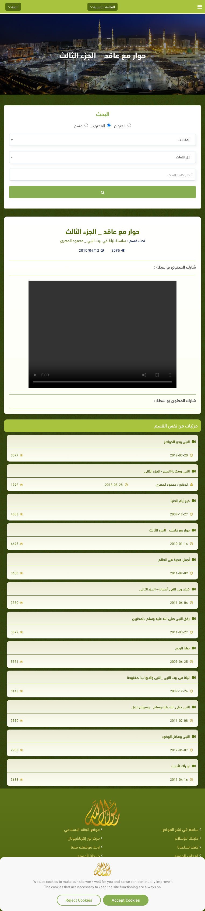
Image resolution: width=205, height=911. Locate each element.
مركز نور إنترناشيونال (84, 838)
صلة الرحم (185, 647)
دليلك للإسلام (186, 838)
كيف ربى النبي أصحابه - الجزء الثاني (167, 589)
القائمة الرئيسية (102, 6)
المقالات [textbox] (184, 139)
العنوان (122, 125)
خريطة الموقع (88, 855)
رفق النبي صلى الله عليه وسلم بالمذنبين (164, 618)
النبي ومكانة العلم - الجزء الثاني (170, 471)
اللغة (13, 6)
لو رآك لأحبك (183, 765)
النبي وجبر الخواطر (180, 441)
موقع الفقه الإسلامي (82, 829)
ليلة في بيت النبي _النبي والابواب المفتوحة (161, 677)
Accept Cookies (126, 900)
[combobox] (102, 140)
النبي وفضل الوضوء (179, 736)
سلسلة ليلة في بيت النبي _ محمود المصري (93, 240)
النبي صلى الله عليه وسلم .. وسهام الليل (164, 706)
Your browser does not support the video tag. (102, 334)
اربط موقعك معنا (85, 846)
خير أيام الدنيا (183, 500)
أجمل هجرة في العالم (177, 559)
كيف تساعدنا (187, 846)
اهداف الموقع (186, 855)
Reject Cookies (78, 900)
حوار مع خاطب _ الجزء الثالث (172, 530)
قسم (81, 125)
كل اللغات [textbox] (183, 156)
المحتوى (101, 125)
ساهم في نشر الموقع (180, 829)
